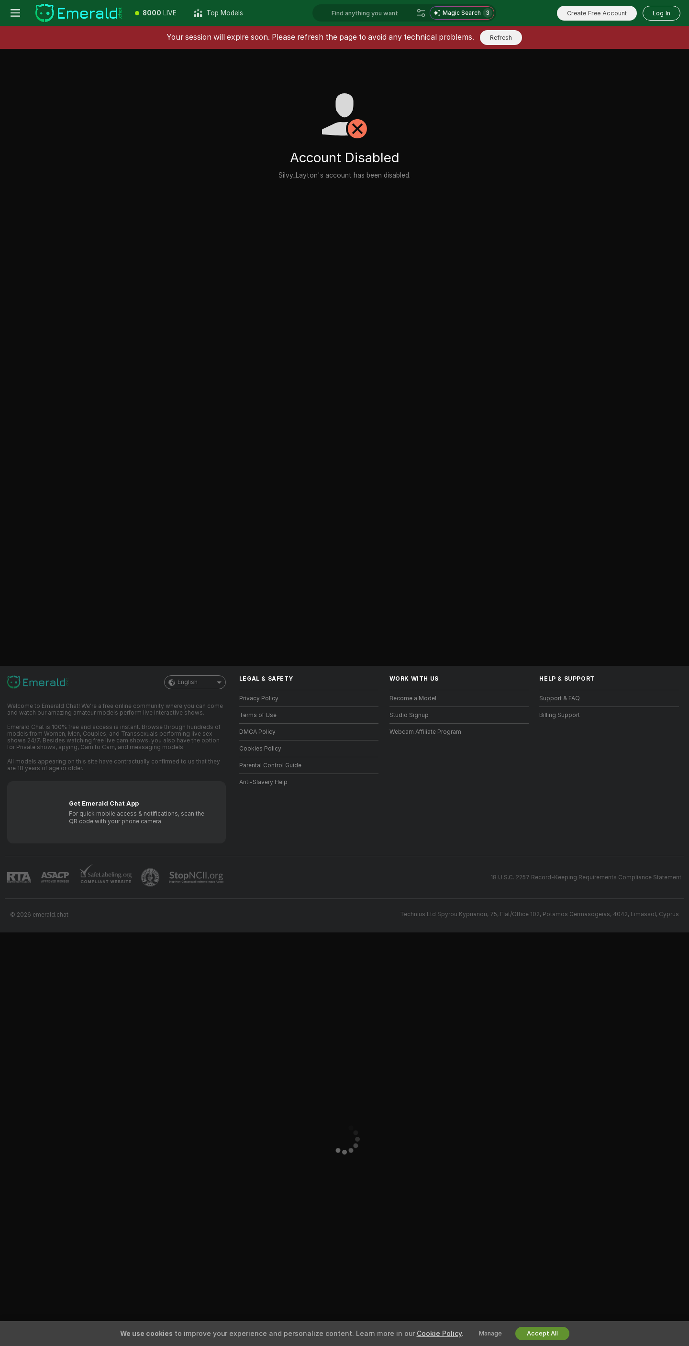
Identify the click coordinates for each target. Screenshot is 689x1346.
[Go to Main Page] (78, 13)
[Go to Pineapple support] (151, 877)
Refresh (501, 37)
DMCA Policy (257, 732)
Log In (661, 13)
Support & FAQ (559, 698)
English (195, 682)
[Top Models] (218, 13)
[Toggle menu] (15, 13)
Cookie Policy (439, 1333)
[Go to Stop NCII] (197, 877)
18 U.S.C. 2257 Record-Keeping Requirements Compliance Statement (585, 877)
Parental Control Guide (270, 765)
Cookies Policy (260, 748)
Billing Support (559, 715)
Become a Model (412, 698)
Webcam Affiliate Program (425, 732)
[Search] (421, 13)
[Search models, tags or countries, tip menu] (372, 13)
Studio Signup (409, 715)
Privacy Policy (258, 698)
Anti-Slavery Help (263, 782)
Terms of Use (258, 715)
